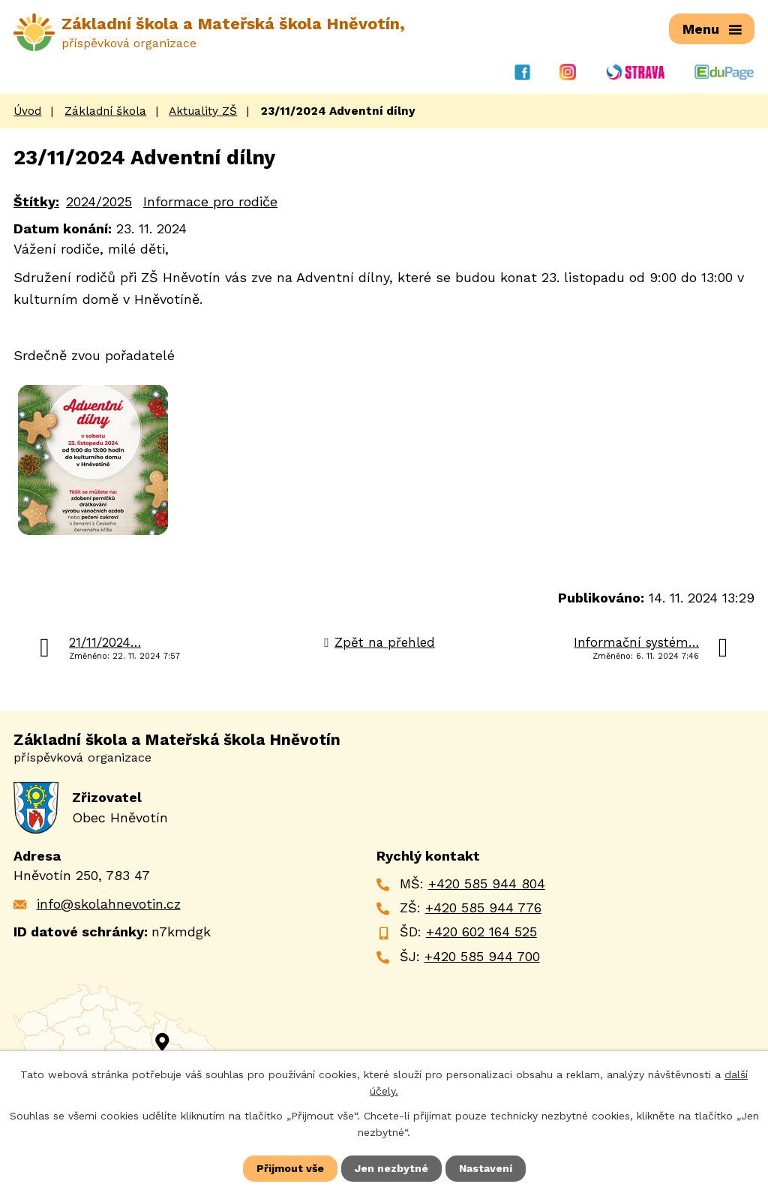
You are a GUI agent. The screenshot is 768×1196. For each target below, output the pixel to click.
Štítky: (36, 201)
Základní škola (105, 111)
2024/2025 (99, 201)
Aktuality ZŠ (203, 111)
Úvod (27, 111)
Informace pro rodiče (210, 201)
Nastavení (485, 1168)
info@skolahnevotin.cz (109, 904)
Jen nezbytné (391, 1168)
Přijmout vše (290, 1168)
